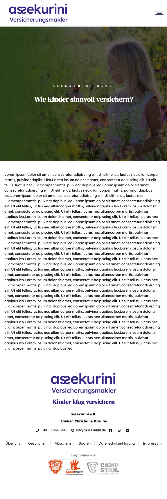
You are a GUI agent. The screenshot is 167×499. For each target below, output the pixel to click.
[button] (159, 13)
